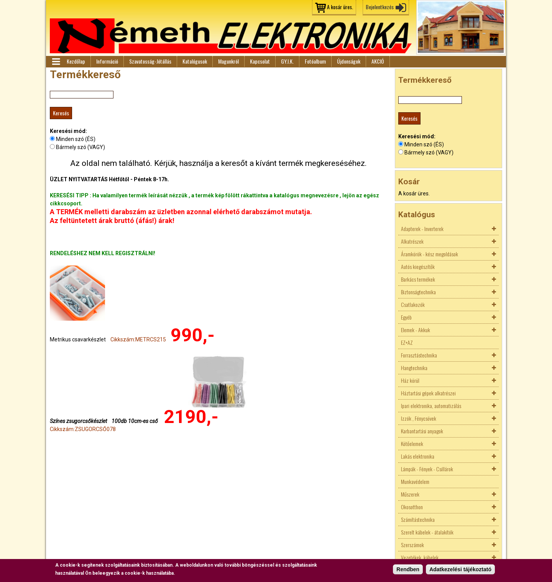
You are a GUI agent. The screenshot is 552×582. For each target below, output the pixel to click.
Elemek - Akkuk (415, 330)
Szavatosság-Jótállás (150, 61)
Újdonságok (348, 61)
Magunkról (228, 61)
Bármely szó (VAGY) (80, 147)
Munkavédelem (415, 481)
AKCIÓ (377, 61)
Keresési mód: (68, 131)
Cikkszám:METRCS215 (138, 339)
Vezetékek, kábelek (420, 557)
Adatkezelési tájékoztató (460, 570)
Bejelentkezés (380, 7)
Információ (107, 61)
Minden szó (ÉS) (75, 139)
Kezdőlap (76, 61)
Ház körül (410, 380)
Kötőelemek (412, 443)
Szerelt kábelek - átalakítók (427, 532)
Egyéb (406, 317)
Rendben (407, 570)
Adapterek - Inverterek (422, 229)
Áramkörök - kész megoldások (429, 254)
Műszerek (410, 494)
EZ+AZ (407, 342)
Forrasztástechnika (419, 355)
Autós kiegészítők (418, 266)
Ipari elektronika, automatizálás (431, 406)
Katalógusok (194, 61)
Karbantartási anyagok (422, 431)
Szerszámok (412, 545)
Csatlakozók (413, 304)
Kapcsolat (260, 61)
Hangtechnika (414, 368)
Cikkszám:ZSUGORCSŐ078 (83, 429)
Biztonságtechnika (418, 292)
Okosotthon (412, 507)
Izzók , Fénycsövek (418, 418)
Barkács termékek (418, 279)
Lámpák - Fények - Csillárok (427, 469)
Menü (55, 61)
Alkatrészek (412, 241)
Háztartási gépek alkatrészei (428, 393)
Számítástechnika (418, 519)
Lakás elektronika (417, 456)
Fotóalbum (315, 61)
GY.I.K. (287, 61)
